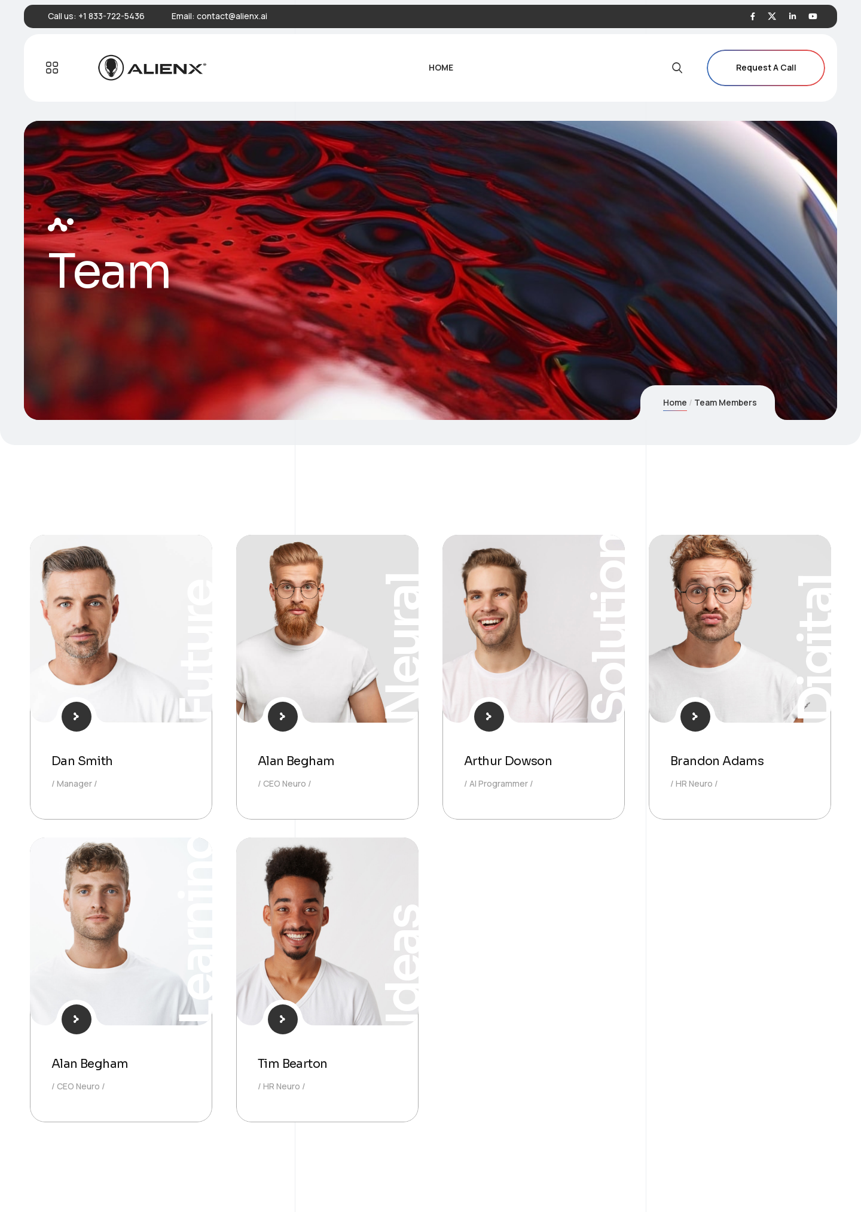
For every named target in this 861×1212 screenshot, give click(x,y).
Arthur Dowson (508, 761)
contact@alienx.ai (232, 16)
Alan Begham (296, 761)
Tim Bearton (292, 1063)
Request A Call (766, 68)
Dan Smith (82, 761)
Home (675, 402)
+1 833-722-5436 (111, 16)
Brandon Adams (717, 761)
